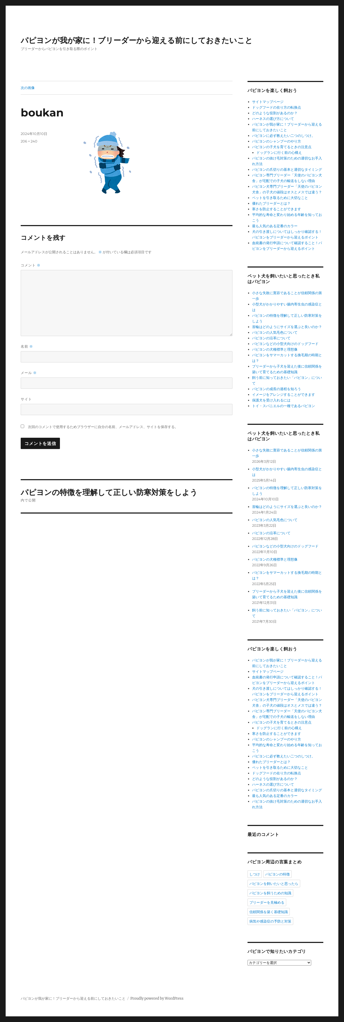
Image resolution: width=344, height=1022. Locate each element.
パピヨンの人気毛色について (275, 332)
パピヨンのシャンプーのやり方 (276, 141)
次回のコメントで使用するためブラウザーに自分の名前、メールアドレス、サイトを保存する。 (103, 427)
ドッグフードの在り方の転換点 (276, 107)
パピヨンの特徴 (277, 874)
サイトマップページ (268, 101)
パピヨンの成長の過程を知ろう (276, 389)
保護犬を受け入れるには (271, 400)
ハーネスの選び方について (273, 118)
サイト (26, 399)
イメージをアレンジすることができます (283, 394)
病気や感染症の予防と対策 (270, 921)
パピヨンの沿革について (271, 338)
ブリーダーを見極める (266, 902)
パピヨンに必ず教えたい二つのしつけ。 (283, 135)
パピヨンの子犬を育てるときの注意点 (281, 147)
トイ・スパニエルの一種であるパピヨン (283, 406)
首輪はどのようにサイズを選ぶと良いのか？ (287, 327)
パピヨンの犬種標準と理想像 (275, 349)
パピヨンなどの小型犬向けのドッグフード (285, 343)
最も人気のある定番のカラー (275, 226)
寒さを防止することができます (276, 209)
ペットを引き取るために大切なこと (280, 197)
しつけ (254, 874)
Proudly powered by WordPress (157, 998)
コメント (31, 265)
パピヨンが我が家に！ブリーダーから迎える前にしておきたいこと (137, 40)
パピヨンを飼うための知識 (270, 893)
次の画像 (28, 88)
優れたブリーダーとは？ (271, 203)
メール (29, 373)
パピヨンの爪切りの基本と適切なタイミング (287, 169)
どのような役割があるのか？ (275, 113)
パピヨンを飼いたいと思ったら (273, 883)
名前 (27, 346)
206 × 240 (29, 141)
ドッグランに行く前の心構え (279, 152)
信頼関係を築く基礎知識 (268, 912)
